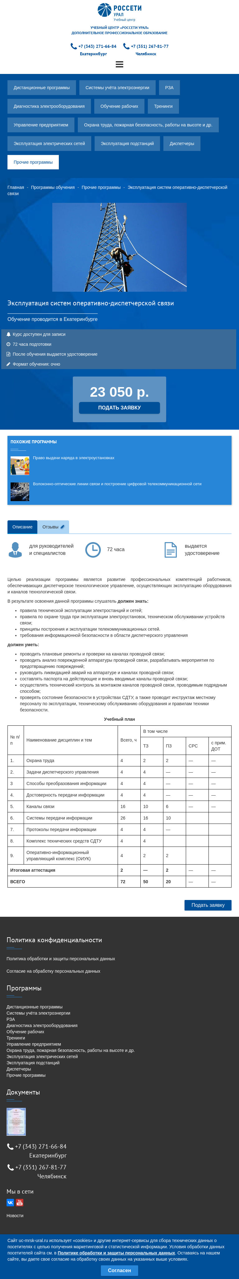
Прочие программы (33, 162)
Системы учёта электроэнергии (117, 87)
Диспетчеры (182, 143)
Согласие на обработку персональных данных (53, 971)
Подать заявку (208, 905)
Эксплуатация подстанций (127, 143)
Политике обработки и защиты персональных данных (116, 1252)
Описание (22, 526)
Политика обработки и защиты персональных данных (61, 958)
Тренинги (163, 106)
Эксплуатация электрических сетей (49, 143)
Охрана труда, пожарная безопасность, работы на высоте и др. (148, 124)
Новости (15, 1215)
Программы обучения (53, 187)
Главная (15, 187)
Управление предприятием (41, 124)
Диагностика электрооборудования (49, 106)
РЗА (169, 87)
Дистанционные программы (42, 87)
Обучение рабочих (119, 106)
